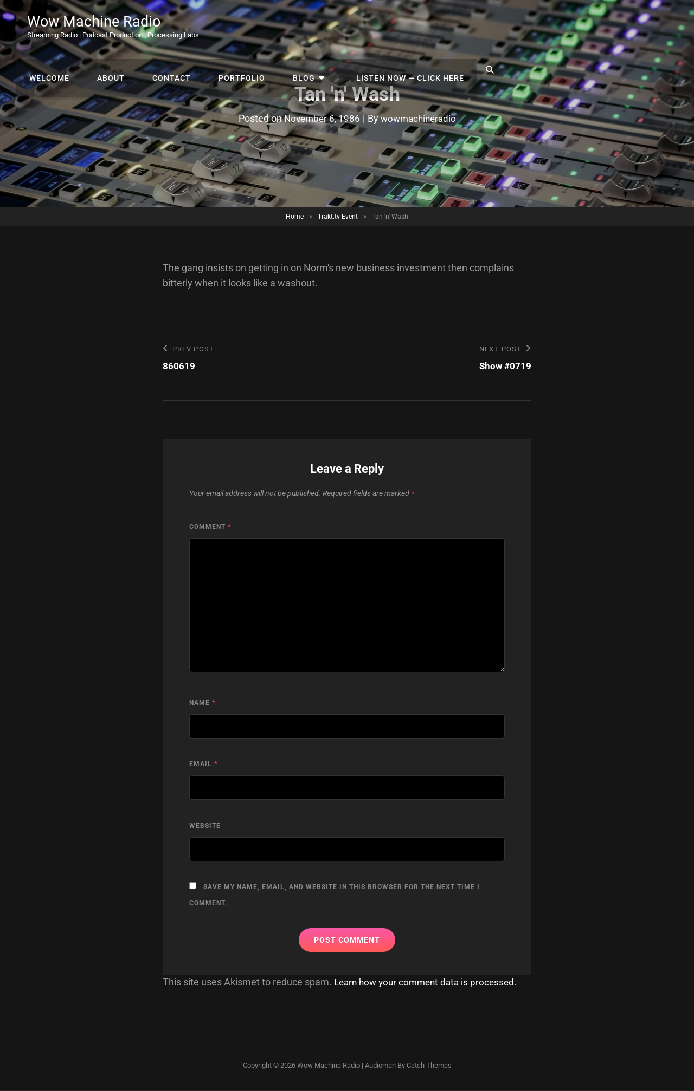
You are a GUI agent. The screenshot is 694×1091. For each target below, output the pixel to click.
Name (202, 703)
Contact (362, 27)
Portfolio (429, 27)
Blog (487, 27)
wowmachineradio (420, 118)
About (305, 27)
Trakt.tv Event (338, 216)
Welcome (248, 27)
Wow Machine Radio (95, 23)
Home (295, 216)
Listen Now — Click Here (586, 27)
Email (203, 764)
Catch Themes (429, 1066)
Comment (210, 527)
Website (205, 826)
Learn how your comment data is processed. (429, 982)
